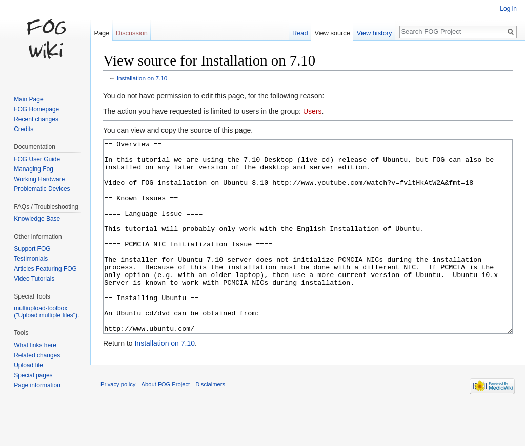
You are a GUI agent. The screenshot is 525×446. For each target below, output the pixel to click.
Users (312, 111)
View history (374, 33)
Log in (508, 8)
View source (332, 33)
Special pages (33, 375)
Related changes (37, 355)
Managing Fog (33, 169)
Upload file (28, 365)
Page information (37, 385)
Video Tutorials (34, 278)
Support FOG (32, 248)
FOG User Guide (37, 159)
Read (300, 33)
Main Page (28, 99)
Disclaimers (210, 422)
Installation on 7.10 (142, 78)
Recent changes (36, 119)
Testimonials (31, 258)
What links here (35, 345)
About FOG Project (166, 422)
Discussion (132, 33)
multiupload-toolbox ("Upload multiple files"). (46, 312)
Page (101, 33)
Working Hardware (39, 179)
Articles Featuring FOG (45, 268)
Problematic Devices (42, 189)
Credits (23, 129)
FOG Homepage (36, 109)
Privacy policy (117, 422)
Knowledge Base (37, 218)
